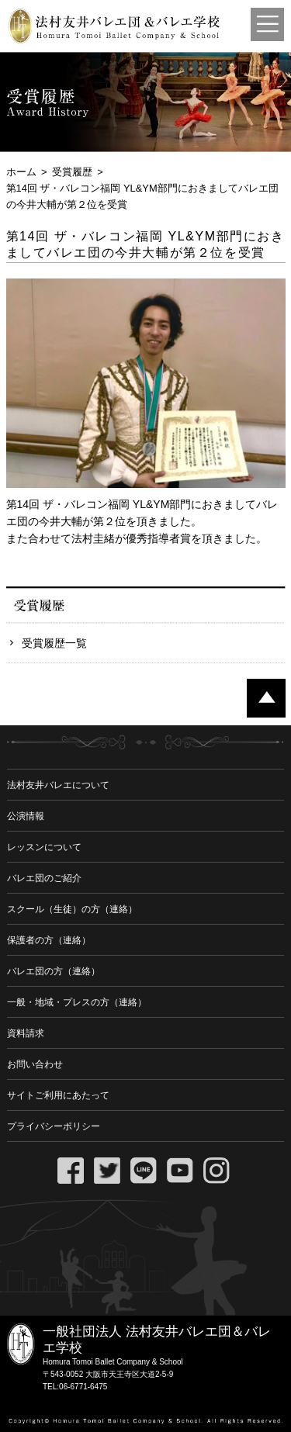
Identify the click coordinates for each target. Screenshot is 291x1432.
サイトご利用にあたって (58, 1095)
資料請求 (25, 1033)
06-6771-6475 (83, 1386)
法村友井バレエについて (58, 785)
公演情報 (25, 816)
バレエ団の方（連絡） (53, 971)
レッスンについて (44, 847)
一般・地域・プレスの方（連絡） (77, 1002)
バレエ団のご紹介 (44, 878)
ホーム (21, 172)
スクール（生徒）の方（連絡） (72, 909)
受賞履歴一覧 (54, 643)
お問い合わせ (35, 1064)
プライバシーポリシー (53, 1126)
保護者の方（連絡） (49, 940)
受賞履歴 (72, 172)
